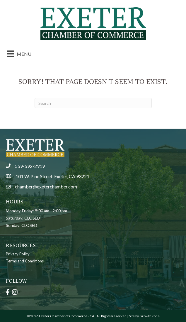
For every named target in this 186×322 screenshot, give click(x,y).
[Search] (93, 103)
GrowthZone (149, 316)
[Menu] (19, 53)
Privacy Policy (18, 254)
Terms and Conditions (25, 261)
